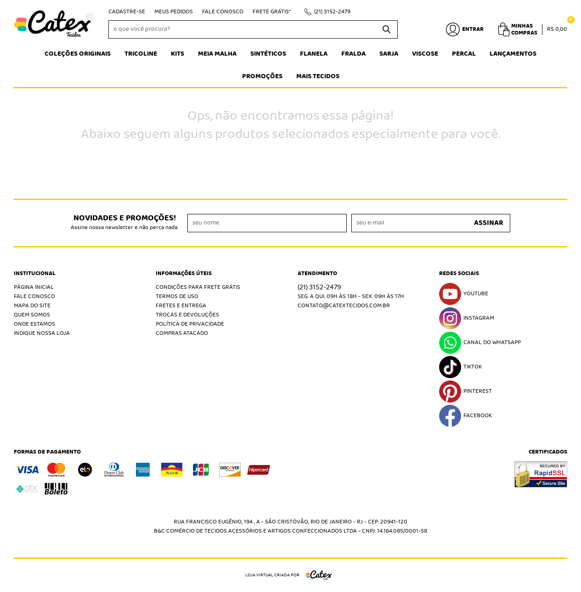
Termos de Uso (177, 296)
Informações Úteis (184, 273)
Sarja (388, 53)
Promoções (262, 76)
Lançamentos (513, 53)
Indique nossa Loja (42, 333)
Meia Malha (217, 53)
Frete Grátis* (272, 11)
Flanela (313, 53)
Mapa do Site (32, 305)
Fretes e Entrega (181, 305)
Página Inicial (34, 287)
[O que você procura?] (386, 29)
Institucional (35, 273)
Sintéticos (268, 53)
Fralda (353, 53)
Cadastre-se (126, 11)
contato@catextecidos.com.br (344, 305)
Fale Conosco (222, 11)
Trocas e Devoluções (187, 314)
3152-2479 (332, 11)
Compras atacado (182, 333)
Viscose (425, 53)
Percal (464, 53)
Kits (177, 53)
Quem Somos (32, 314)
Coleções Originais (78, 53)
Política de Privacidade (190, 324)
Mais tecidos (317, 76)
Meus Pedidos (173, 11)
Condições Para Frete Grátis (198, 287)
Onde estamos (34, 324)
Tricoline (140, 53)
